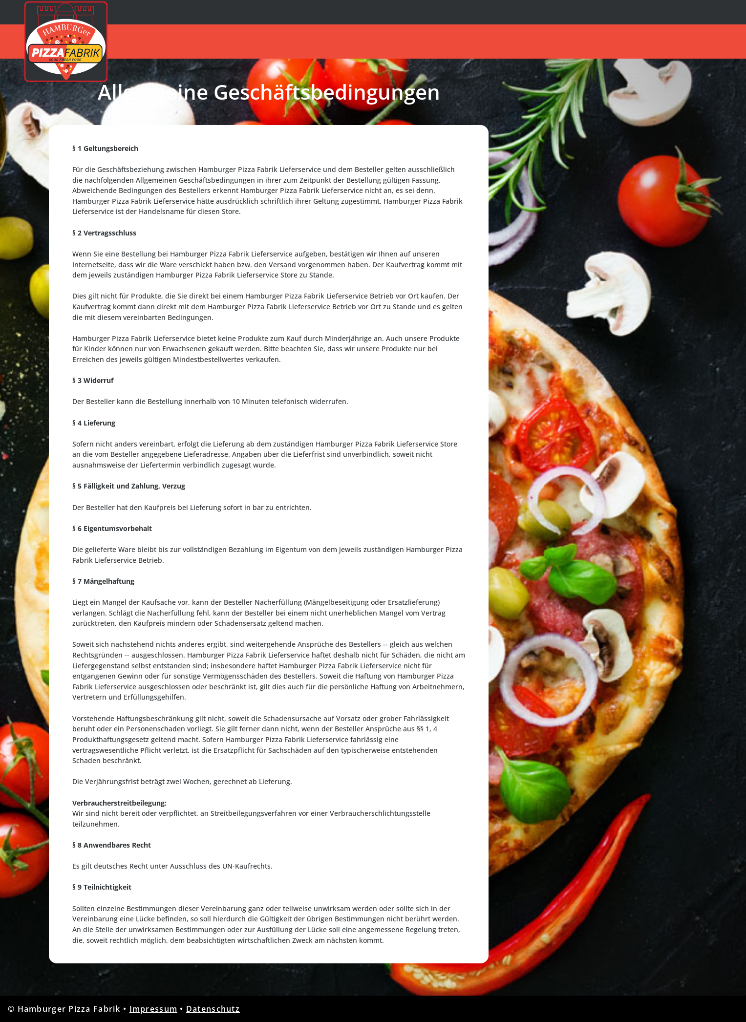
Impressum (153, 1008)
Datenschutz (213, 1008)
